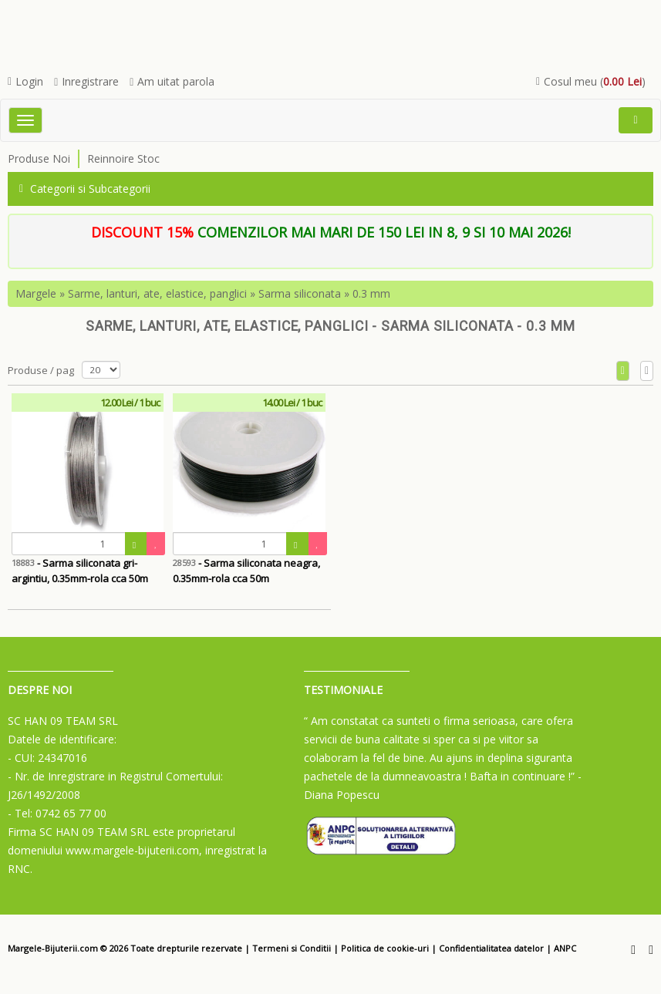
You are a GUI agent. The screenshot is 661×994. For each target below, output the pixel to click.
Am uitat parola (172, 81)
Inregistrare (86, 81)
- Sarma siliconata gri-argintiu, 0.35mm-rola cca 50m (80, 570)
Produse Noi (39, 158)
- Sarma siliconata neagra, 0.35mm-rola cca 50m (246, 570)
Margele (35, 293)
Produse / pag (41, 370)
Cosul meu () (591, 81)
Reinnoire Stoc (123, 158)
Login (25, 81)
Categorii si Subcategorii (84, 188)
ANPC (565, 948)
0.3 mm (371, 293)
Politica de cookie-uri (385, 948)
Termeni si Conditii (291, 948)
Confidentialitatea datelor (491, 948)
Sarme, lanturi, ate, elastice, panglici (157, 293)
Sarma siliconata (299, 293)
